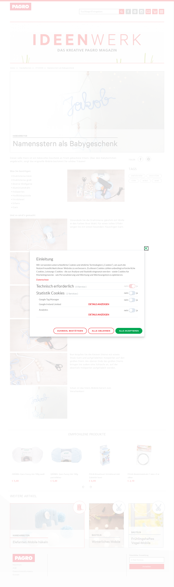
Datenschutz (42, 279)
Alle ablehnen (101, 331)
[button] (113, 304)
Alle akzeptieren (129, 331)
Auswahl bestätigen (70, 331)
